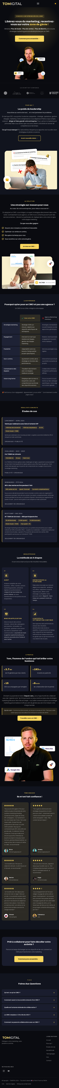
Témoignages (50, 1054)
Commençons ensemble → (29, 39)
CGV (3, 1084)
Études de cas (50, 1047)
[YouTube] (8, 1071)
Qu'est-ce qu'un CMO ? (29, 992)
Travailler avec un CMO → (29, 718)
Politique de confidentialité (24, 1084)
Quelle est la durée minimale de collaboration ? (29, 1007)
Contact (48, 1060)
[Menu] (38, 3)
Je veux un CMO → (29, 246)
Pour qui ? (49, 1043)
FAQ (47, 1057)
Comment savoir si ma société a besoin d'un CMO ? (29, 1000)
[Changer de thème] (55, 3)
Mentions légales (10, 1084)
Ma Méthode (50, 1050)
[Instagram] (4, 1071)
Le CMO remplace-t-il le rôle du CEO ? (29, 1015)
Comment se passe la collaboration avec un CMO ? (29, 1022)
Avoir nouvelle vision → (29, 138)
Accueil (48, 1040)
